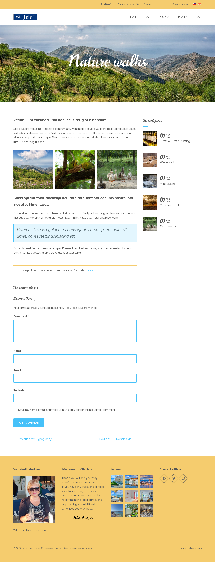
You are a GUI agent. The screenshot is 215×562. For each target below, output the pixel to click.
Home (133, 17)
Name (18, 350)
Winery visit (171, 161)
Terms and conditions (191, 548)
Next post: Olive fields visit (118, 439)
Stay (148, 17)
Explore (181, 17)
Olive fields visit (171, 204)
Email (18, 370)
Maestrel (88, 548)
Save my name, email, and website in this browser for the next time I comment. (67, 409)
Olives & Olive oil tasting (171, 140)
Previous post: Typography (32, 439)
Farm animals (171, 225)
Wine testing (171, 182)
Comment (21, 316)
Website (19, 390)
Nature (89, 270)
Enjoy (164, 17)
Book (198, 17)
